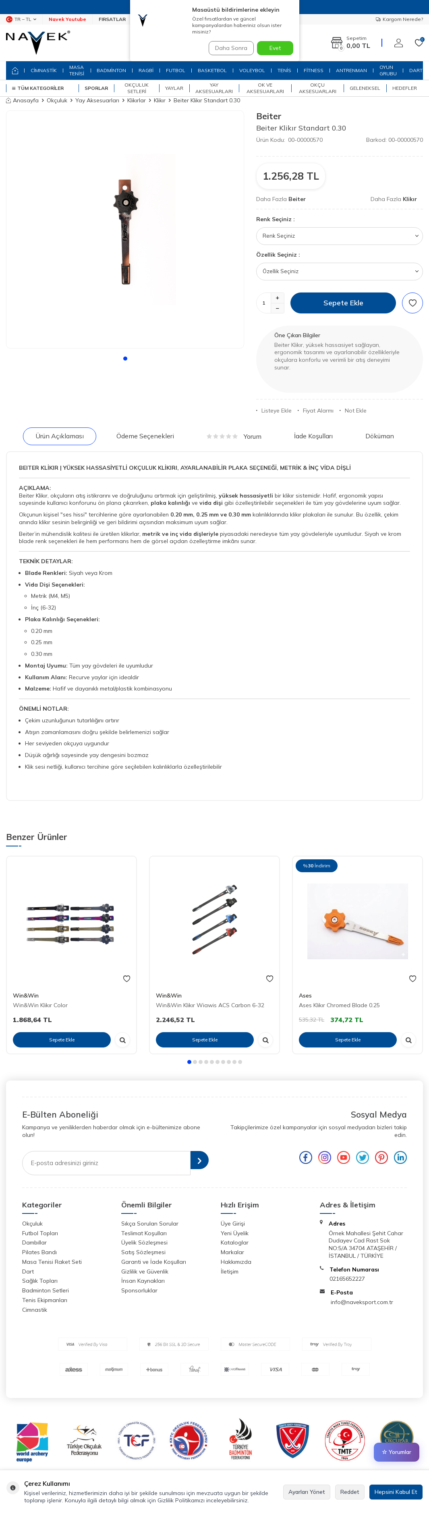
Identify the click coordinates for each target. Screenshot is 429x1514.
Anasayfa (22, 100)
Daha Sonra (228, 48)
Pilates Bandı (39, 1252)
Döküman (379, 436)
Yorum (234, 436)
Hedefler (404, 88)
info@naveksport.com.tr (362, 1302)
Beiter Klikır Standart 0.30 (207, 100)
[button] (125, 359)
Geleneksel (365, 88)
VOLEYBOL (252, 70)
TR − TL (21, 19)
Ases (305, 995)
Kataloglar (235, 1242)
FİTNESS (313, 70)
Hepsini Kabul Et (396, 1491)
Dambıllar (34, 1242)
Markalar (232, 1252)
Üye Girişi (233, 1223)
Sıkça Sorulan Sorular (149, 1223)
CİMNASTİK (44, 70)
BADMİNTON (111, 70)
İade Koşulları (313, 436)
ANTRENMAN (351, 70)
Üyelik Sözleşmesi (144, 1242)
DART (416, 70)
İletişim (229, 1271)
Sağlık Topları (40, 1280)
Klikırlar (136, 100)
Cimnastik (34, 1309)
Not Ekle (353, 410)
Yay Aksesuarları (214, 88)
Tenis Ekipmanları (44, 1300)
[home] (15, 70)
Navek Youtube (67, 19)
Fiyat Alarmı (316, 410)
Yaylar (174, 88)
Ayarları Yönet (306, 1491)
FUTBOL (175, 70)
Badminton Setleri (45, 1290)
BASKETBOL (212, 70)
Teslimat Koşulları (144, 1233)
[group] (125, 229)
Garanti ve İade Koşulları (153, 1261)
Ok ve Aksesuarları (265, 88)
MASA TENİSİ (76, 70)
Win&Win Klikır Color (40, 1005)
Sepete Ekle (343, 302)
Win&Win (26, 995)
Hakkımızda (236, 1261)
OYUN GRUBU (388, 70)
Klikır (160, 100)
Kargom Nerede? (399, 19)
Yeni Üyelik (235, 1233)
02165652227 (347, 1278)
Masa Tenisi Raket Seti (52, 1261)
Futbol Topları (40, 1233)
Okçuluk (57, 100)
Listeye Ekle (274, 410)
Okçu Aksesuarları (317, 88)
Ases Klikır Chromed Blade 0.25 (339, 1005)
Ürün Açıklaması (59, 436)
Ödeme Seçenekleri (145, 436)
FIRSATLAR (112, 19)
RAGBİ (146, 70)
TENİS (284, 70)
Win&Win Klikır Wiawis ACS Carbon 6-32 (210, 1005)
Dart (28, 1271)
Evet (275, 48)
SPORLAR (96, 88)
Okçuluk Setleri (136, 88)
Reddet (349, 1491)
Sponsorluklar (139, 1290)
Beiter (269, 116)
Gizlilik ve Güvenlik (144, 1271)
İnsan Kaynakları (143, 1280)
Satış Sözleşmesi (143, 1252)
